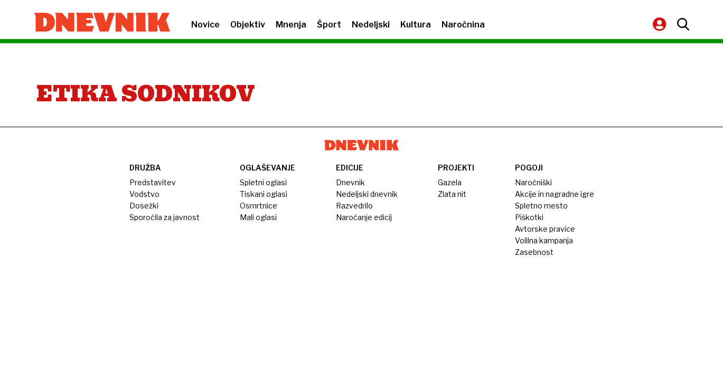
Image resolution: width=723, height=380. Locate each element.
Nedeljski (371, 25)
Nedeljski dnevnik (367, 193)
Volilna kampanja (544, 240)
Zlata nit (452, 193)
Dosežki (143, 205)
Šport (329, 25)
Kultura (415, 25)
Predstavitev (152, 182)
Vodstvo (144, 193)
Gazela (450, 182)
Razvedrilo (354, 205)
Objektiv (247, 25)
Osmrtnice (258, 205)
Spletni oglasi (263, 182)
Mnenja (291, 25)
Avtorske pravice (545, 228)
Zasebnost (534, 252)
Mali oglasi (258, 217)
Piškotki (529, 217)
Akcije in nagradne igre (554, 193)
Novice (205, 25)
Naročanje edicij (364, 217)
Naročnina (463, 25)
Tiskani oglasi (263, 193)
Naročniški (533, 182)
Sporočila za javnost (164, 217)
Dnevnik (350, 182)
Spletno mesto (541, 205)
